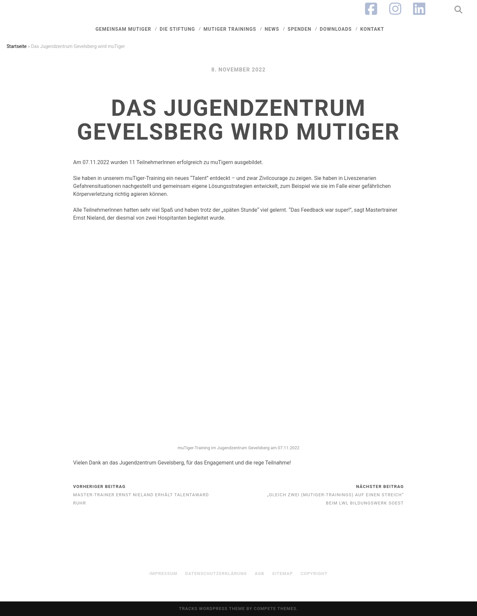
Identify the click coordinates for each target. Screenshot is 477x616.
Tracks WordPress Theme (212, 608)
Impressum (163, 573)
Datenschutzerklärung (216, 573)
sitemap (282, 573)
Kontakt (372, 29)
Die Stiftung (177, 29)
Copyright (314, 573)
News (272, 29)
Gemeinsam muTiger (123, 29)
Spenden (299, 29)
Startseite (16, 46)
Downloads (336, 29)
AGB (259, 573)
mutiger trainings (229, 29)
